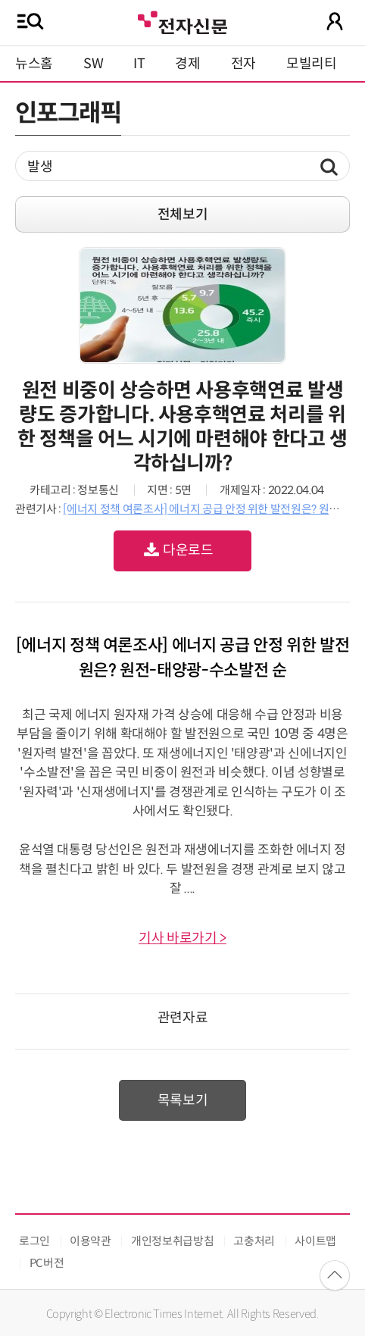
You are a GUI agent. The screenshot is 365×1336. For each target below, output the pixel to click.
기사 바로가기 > (182, 938)
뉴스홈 (34, 63)
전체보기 (183, 214)
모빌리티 (311, 63)
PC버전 (47, 1263)
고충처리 (254, 1241)
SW (93, 63)
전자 (243, 63)
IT (139, 63)
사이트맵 (315, 1241)
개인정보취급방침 (172, 1241)
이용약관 (90, 1241)
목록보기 (183, 1100)
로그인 (34, 1241)
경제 (187, 63)
